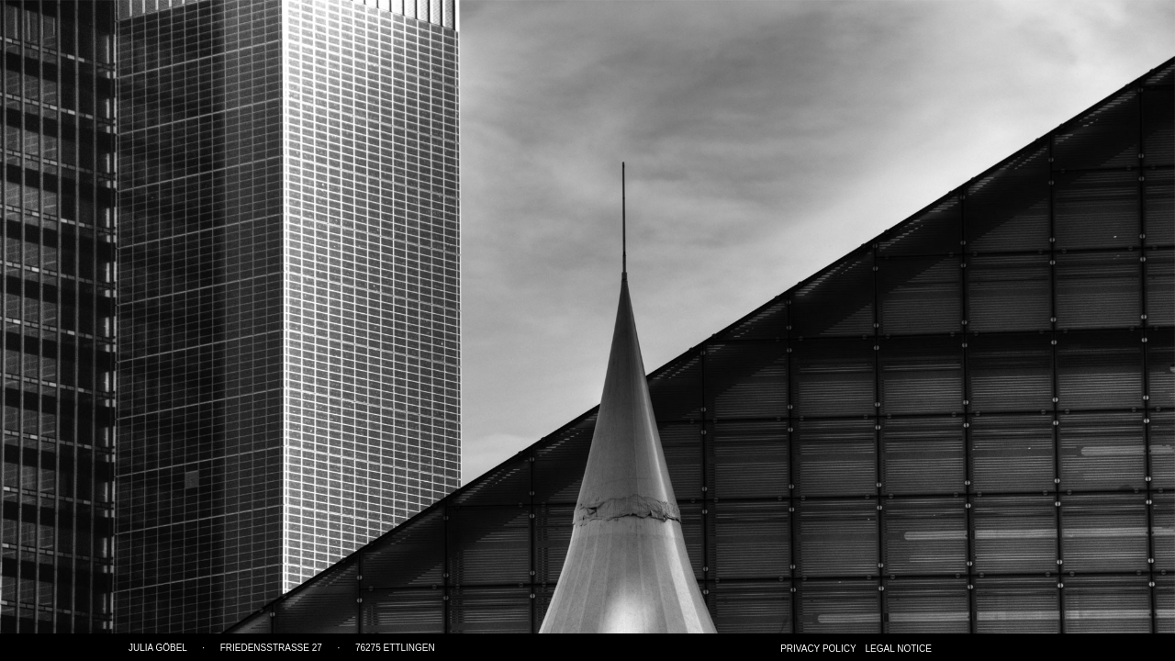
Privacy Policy (818, 649)
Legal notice (899, 649)
